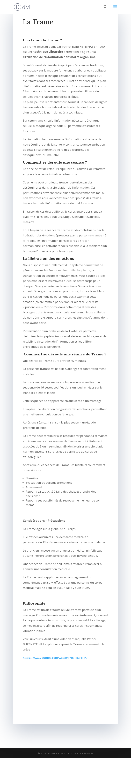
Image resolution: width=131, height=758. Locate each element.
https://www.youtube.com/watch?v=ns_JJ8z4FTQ (55, 658)
